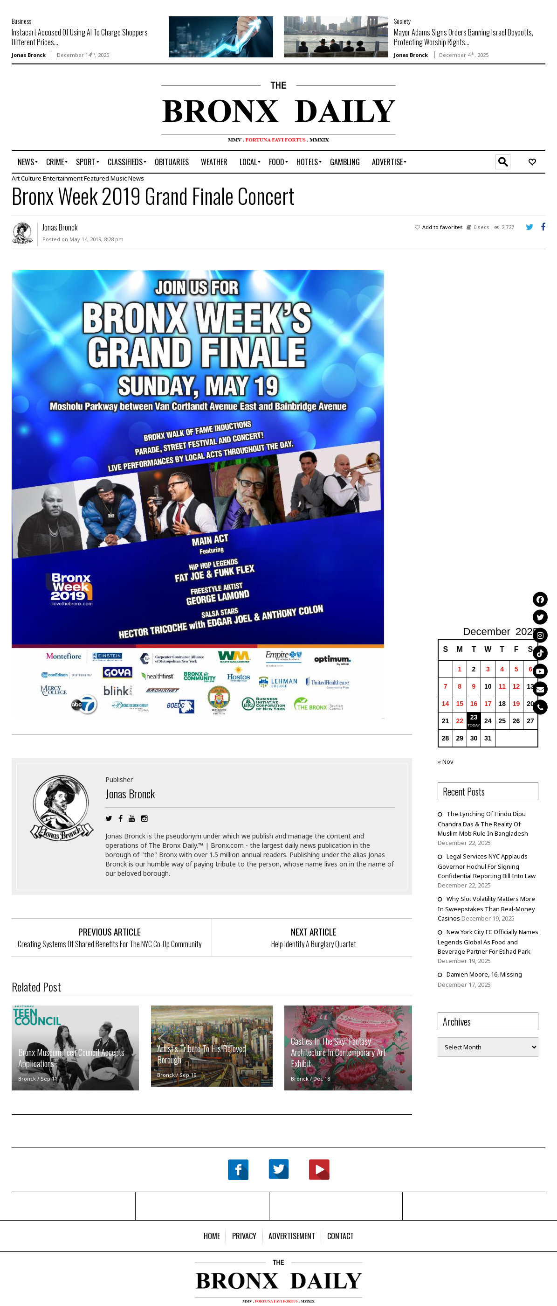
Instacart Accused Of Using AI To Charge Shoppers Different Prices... (80, 37)
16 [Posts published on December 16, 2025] (474, 703)
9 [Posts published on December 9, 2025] (474, 686)
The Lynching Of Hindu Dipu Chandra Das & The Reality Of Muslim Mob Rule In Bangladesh (483, 824)
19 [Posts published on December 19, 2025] (516, 703)
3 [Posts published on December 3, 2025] (488, 669)
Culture (31, 178)
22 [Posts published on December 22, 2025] (459, 721)
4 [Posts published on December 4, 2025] (502, 669)
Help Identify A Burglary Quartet (313, 944)
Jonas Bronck (29, 54)
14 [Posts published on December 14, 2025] (445, 703)
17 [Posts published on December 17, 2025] (488, 703)
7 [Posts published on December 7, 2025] (445, 686)
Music (118, 178)
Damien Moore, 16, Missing (484, 974)
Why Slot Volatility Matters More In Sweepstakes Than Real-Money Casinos (486, 908)
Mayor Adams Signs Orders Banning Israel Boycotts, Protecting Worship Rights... (463, 37)
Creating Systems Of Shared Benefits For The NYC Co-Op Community (109, 944)
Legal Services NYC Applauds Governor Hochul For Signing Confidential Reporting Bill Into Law (487, 866)
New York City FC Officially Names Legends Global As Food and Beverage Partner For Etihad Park (488, 942)
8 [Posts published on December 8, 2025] (459, 686)
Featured (96, 178)
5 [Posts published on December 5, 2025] (516, 669)
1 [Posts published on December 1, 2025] (459, 669)
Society (402, 21)
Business (21, 21)
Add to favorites (442, 226)
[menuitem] (26, 162)
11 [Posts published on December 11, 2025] (502, 686)
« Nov (446, 761)
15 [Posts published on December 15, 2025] (459, 703)
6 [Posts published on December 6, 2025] (530, 669)
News (136, 178)
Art (16, 178)
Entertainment (63, 178)
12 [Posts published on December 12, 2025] (516, 686)
